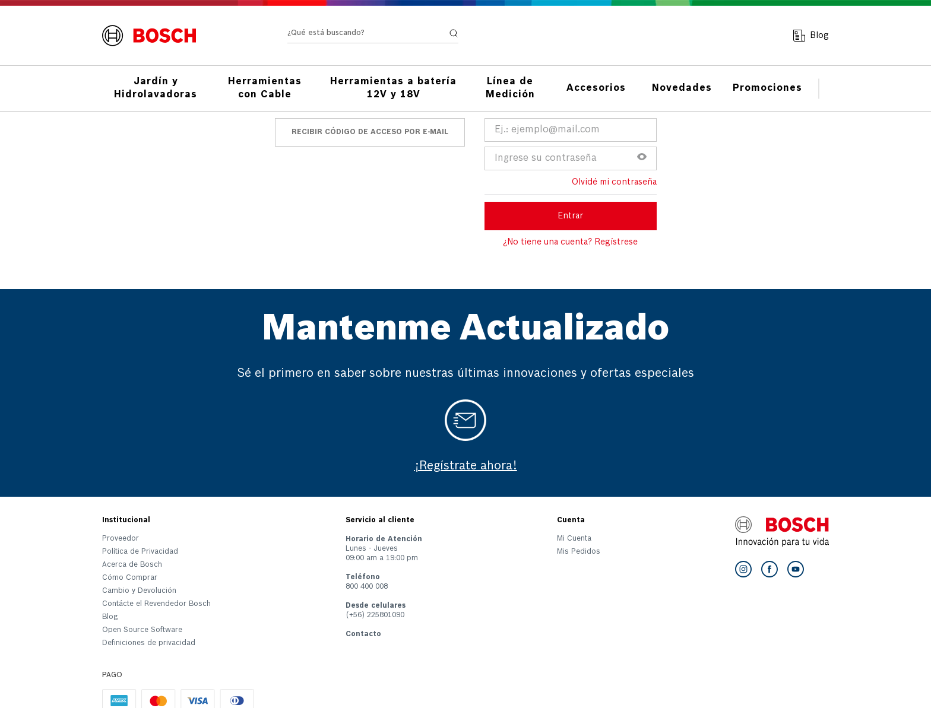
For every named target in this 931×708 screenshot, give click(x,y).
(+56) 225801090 (375, 615)
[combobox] (372, 35)
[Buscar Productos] (453, 33)
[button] (642, 158)
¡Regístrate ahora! (465, 466)
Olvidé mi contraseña (614, 182)
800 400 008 (367, 586)
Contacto (363, 634)
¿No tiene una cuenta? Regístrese (570, 242)
